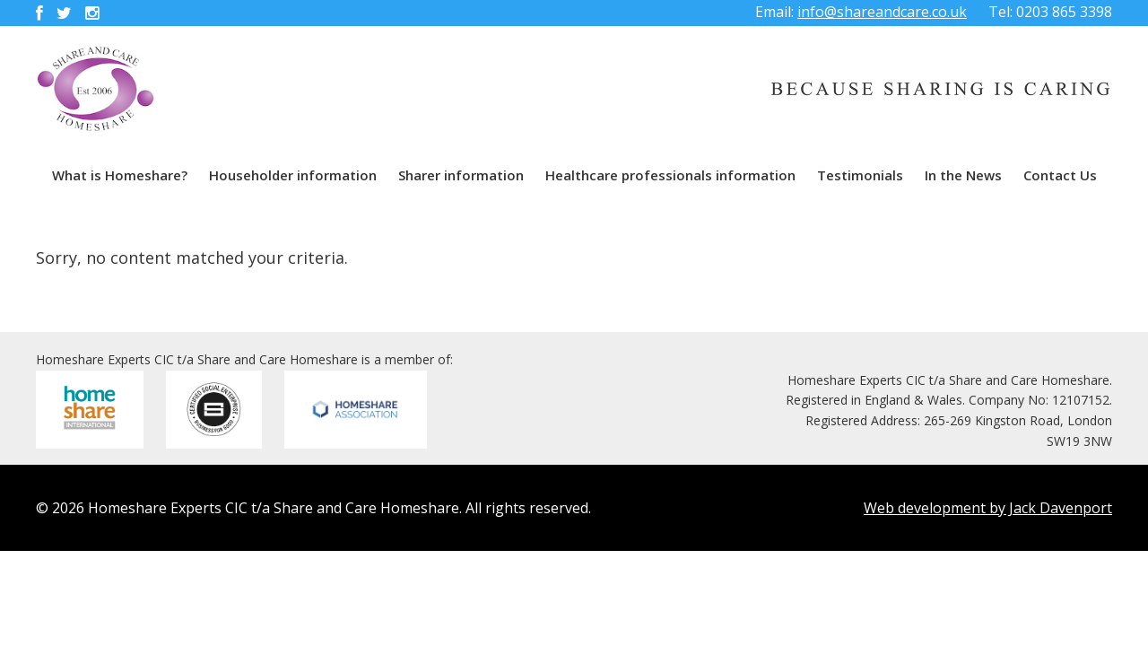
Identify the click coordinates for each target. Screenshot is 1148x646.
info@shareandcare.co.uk (882, 12)
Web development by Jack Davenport (988, 508)
